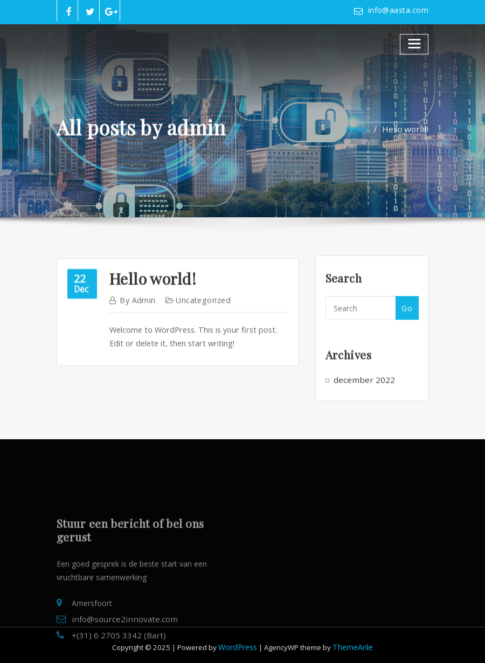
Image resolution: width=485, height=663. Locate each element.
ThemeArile (351, 643)
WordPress (239, 643)
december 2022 (361, 389)
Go (406, 321)
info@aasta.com (400, 10)
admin (136, 327)
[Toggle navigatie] (414, 42)
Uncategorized (197, 327)
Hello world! (407, 137)
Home (364, 137)
